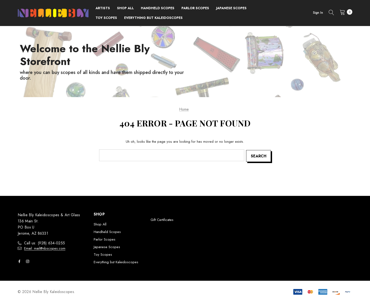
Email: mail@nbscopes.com (44, 247)
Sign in (318, 12)
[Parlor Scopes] (195, 8)
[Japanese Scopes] (231, 8)
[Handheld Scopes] (157, 8)
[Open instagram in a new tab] (28, 261)
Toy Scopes (103, 254)
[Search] (331, 13)
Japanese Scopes (107, 246)
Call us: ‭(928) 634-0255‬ (44, 242)
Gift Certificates (162, 219)
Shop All (100, 223)
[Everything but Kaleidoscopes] (153, 18)
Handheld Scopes (107, 231)
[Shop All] (125, 8)
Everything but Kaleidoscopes (116, 261)
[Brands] (103, 8)
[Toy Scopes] (106, 18)
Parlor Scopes (104, 239)
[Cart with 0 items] (344, 12)
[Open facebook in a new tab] (20, 261)
